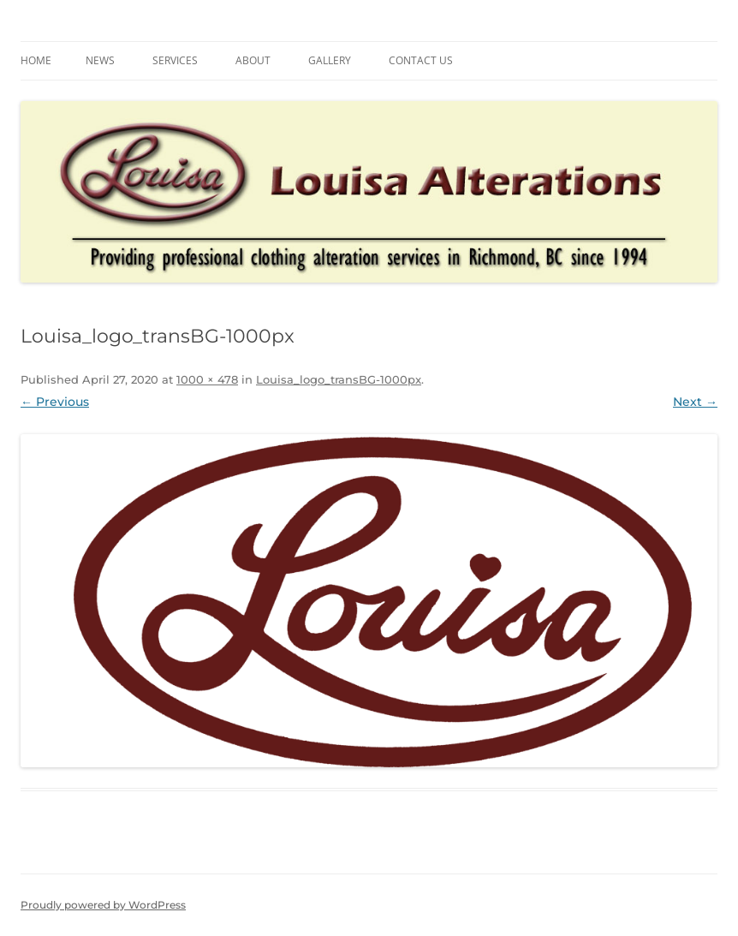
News (100, 60)
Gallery (329, 60)
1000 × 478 (207, 379)
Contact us (421, 60)
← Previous (55, 401)
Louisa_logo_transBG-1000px (338, 379)
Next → (695, 401)
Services (175, 60)
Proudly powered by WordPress (103, 904)
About (253, 60)
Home (36, 60)
